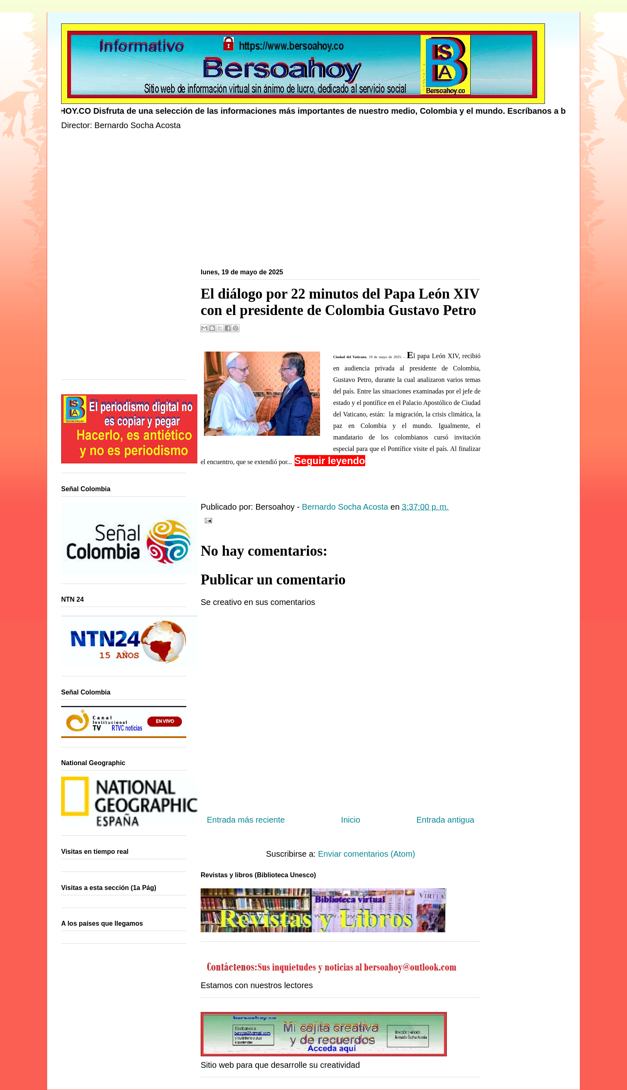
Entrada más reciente (246, 819)
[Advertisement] (307, 200)
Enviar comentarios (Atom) (366, 853)
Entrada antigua (445, 819)
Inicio (350, 819)
